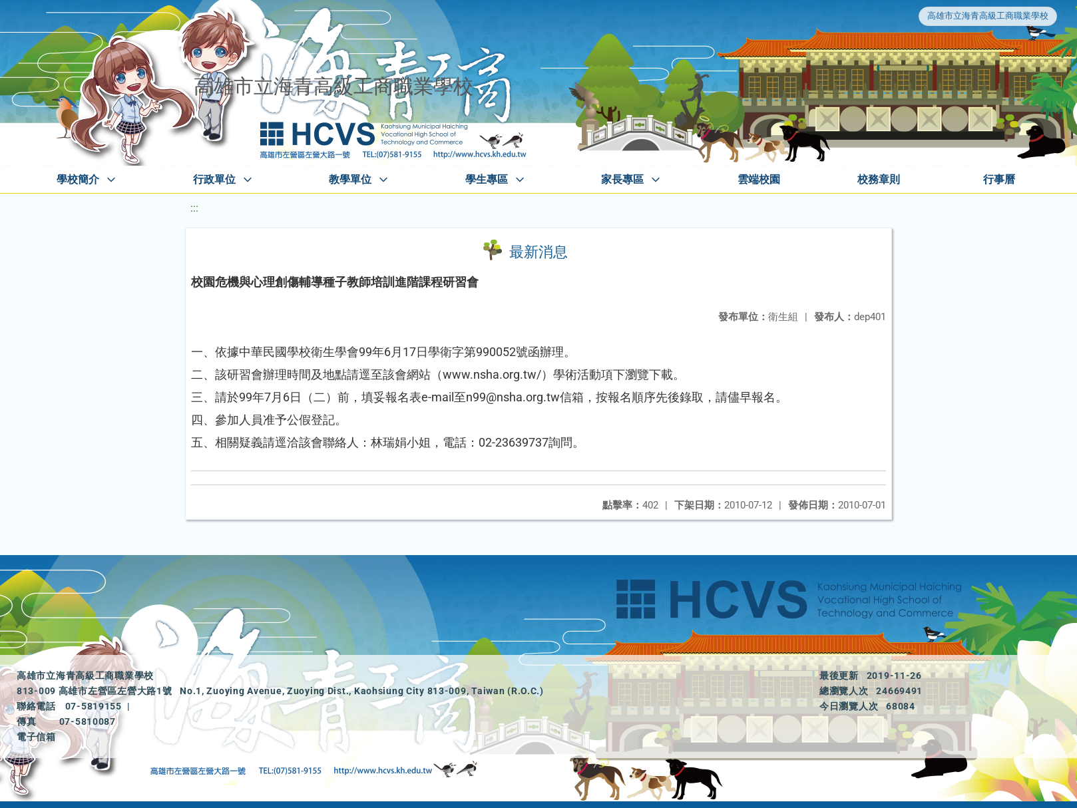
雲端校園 (759, 179)
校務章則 (878, 179)
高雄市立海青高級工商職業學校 (987, 16)
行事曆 (999, 179)
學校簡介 (78, 179)
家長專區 (622, 179)
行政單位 (214, 179)
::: (194, 208)
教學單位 (350, 179)
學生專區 (486, 179)
